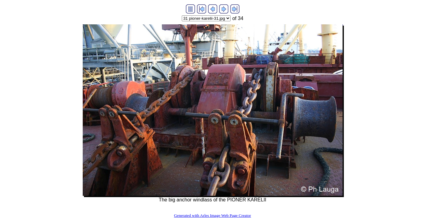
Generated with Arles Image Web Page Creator (212, 215)
